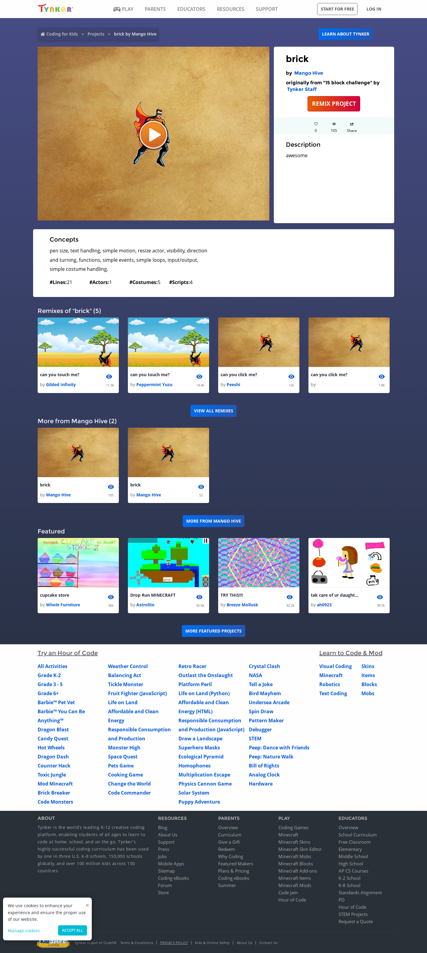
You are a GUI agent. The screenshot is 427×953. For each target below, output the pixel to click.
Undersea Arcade (269, 702)
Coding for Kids (62, 34)
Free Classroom (355, 842)
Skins (367, 666)
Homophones (194, 765)
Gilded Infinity (61, 384)
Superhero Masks (199, 747)
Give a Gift (229, 842)
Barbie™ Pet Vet (56, 702)
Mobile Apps (171, 864)
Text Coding (333, 693)
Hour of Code (292, 900)
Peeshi (233, 384)
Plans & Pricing (233, 871)
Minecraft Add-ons (297, 871)
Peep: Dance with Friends (279, 747)
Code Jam (288, 892)
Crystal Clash (264, 666)
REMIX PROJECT (334, 103)
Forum (165, 885)
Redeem (226, 849)
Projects (96, 34)
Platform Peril (195, 684)
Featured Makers (235, 864)
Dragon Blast (53, 729)
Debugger (260, 729)
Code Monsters (55, 801)
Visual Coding (335, 666)
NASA (255, 675)
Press (163, 849)
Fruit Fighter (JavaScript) (137, 693)
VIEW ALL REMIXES (213, 411)
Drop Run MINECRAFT (152, 595)
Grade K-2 (49, 675)
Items (368, 675)
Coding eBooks (173, 878)
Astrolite (145, 605)
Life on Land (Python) (204, 693)
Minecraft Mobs (294, 856)
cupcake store (54, 595)
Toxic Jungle (52, 774)
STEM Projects (353, 914)
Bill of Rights (264, 765)
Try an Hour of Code (68, 653)
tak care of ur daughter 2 (335, 595)
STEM (255, 738)
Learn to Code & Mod (350, 653)
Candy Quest (53, 738)
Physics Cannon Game (205, 783)
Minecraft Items (294, 878)
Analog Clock (264, 774)
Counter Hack (54, 765)
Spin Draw (261, 711)
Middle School (353, 856)
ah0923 (324, 605)
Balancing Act (124, 675)
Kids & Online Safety (212, 942)
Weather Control (128, 666)
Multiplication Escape (204, 774)
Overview (228, 827)
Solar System (193, 792)
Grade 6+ (48, 693)
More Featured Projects (213, 631)
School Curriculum (358, 835)
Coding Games (293, 827)
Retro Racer (192, 666)
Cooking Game (125, 774)
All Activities (52, 666)
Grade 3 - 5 (50, 684)
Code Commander (129, 792)
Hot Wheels (51, 747)
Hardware (261, 783)
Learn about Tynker (345, 34)
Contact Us (268, 942)
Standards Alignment (360, 892)
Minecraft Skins (294, 842)
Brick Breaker (54, 792)
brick (45, 485)
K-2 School (349, 878)
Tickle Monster (125, 684)
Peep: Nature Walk (271, 756)
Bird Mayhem (265, 693)
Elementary (350, 849)
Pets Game (121, 765)
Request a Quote (356, 921)
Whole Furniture (63, 605)
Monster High (124, 747)
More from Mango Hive (213, 521)
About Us (167, 835)
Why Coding (230, 856)
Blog (162, 827)
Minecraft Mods (294, 885)
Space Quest (123, 756)
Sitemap (166, 871)
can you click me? (239, 374)
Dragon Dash (53, 756)
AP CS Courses (353, 871)
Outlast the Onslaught (205, 675)
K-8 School (349, 885)
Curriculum (229, 835)
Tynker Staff (302, 89)
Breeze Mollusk (242, 605)
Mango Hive (308, 73)
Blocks (369, 684)
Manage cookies (24, 930)
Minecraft (331, 675)
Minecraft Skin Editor (300, 849)
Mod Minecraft (55, 783)
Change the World (129, 783)
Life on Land (123, 702)
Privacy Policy (174, 942)
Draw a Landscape (200, 738)
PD (342, 900)
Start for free (337, 9)
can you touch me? (59, 374)
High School (351, 864)
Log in (374, 9)
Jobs (162, 856)
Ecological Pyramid (201, 756)
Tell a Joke (261, 684)
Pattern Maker (266, 720)
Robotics (329, 684)
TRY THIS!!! (232, 595)
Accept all (72, 930)
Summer (227, 885)
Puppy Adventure (199, 801)
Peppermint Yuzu (154, 384)
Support (166, 842)
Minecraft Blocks (295, 864)
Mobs (367, 693)
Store (163, 892)
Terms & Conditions (136, 942)
